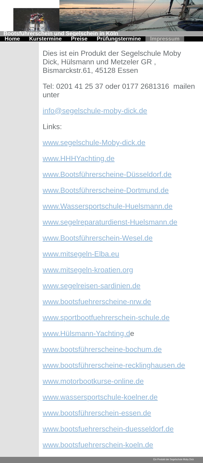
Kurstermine (45, 39)
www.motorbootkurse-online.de (93, 381)
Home (12, 39)
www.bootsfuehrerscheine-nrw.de (97, 301)
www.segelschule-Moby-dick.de (94, 142)
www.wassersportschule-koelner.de (100, 397)
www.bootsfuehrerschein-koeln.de (98, 445)
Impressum (165, 39)
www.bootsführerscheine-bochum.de (102, 349)
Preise (79, 39)
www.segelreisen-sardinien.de (91, 286)
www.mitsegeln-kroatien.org (88, 270)
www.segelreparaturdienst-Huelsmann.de (110, 222)
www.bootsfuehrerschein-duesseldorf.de (108, 429)
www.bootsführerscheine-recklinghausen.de (114, 365)
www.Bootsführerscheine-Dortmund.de (106, 190)
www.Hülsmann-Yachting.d (86, 333)
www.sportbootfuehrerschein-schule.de (106, 317)
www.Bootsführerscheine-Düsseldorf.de (107, 174)
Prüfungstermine (119, 39)
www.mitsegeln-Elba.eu (81, 254)
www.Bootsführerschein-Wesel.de (98, 238)
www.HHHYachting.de (78, 158)
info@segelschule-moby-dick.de (95, 111)
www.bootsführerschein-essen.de (97, 413)
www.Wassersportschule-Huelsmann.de (107, 206)
